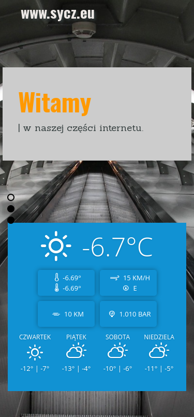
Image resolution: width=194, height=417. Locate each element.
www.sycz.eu (58, 12)
